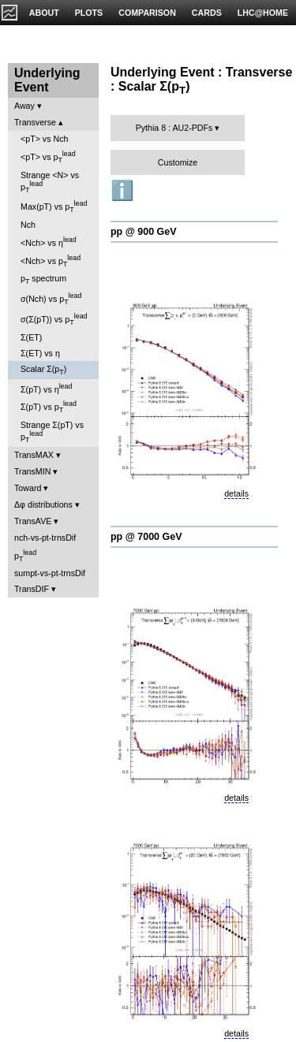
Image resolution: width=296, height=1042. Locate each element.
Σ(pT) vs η (46, 388)
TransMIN (32, 471)
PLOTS (89, 12)
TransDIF (31, 589)
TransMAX (34, 455)
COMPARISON (147, 12)
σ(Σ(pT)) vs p (54, 319)
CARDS (207, 12)
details (236, 493)
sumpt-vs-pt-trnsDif (49, 573)
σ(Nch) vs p (51, 299)
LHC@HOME (263, 12)
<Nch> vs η (49, 241)
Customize (177, 162)
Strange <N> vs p (50, 182)
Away (24, 105)
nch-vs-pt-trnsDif (45, 537)
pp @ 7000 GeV (146, 536)
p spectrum (43, 279)
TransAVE (32, 521)
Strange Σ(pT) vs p (52, 432)
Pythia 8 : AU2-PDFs (174, 127)
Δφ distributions (43, 504)
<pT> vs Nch (44, 138)
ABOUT (44, 12)
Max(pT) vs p (54, 206)
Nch (28, 224)
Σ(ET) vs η (40, 353)
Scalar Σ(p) (43, 370)
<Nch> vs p (51, 261)
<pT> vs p (48, 157)
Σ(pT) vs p (49, 407)
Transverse (35, 122)
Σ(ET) (31, 337)
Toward (27, 488)
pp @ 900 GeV (144, 231)
